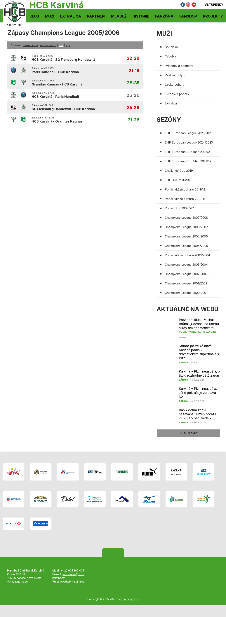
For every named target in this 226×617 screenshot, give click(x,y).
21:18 (134, 70)
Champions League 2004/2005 (186, 246)
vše (61, 45)
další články (188, 433)
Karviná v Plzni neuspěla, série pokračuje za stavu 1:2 (198, 393)
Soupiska (171, 47)
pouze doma (30, 45)
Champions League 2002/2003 (186, 274)
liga (68, 45)
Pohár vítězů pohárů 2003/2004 (187, 255)
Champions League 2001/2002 (186, 283)
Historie (141, 16)
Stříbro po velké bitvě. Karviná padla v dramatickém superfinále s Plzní (199, 352)
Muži (49, 16)
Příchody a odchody (179, 66)
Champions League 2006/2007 (186, 227)
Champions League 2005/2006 (186, 236)
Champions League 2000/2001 (186, 293)
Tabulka (170, 56)
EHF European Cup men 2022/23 (188, 152)
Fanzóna (164, 16)
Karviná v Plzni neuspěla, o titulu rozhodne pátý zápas (199, 373)
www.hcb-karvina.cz (72, 581)
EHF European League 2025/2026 (189, 133)
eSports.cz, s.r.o (129, 599)
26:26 (133, 95)
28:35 (133, 83)
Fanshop (188, 16)
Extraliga (70, 16)
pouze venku (48, 45)
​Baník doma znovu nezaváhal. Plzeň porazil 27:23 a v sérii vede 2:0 (197, 414)
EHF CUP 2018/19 (177, 180)
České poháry (175, 84)
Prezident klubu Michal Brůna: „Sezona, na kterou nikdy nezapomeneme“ (199, 324)
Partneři (96, 16)
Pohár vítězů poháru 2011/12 (185, 189)
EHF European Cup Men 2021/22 (188, 161)
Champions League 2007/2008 (186, 217)
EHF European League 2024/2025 (189, 142)
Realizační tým (175, 75)
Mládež (119, 16)
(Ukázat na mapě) (18, 581)
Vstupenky (211, 4)
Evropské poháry (177, 94)
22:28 (133, 58)
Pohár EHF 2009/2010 (180, 208)
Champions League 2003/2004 (186, 264)
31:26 (134, 120)
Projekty (213, 16)
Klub (34, 16)
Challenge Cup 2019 (179, 170)
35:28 (133, 107)
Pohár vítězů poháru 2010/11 (185, 199)
